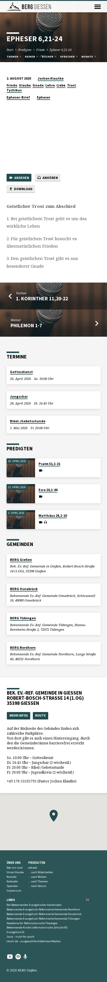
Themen (14, 56)
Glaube (25, 85)
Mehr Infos (18, 715)
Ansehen (19, 178)
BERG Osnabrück (24, 589)
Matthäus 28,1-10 (53, 515)
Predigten (24, 50)
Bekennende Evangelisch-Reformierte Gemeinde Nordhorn (43, 909)
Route (40, 715)
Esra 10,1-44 (48, 490)
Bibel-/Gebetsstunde (27, 421)
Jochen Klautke (51, 78)
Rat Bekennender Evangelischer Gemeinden (34, 905)
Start (10, 50)
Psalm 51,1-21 (49, 464)
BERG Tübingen (23, 618)
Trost (71, 85)
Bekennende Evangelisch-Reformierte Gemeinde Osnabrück (44, 914)
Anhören (47, 178)
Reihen (32, 56)
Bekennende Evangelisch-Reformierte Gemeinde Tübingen (43, 918)
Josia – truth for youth (21, 936)
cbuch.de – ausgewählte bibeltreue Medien (34, 941)
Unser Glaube (15, 872)
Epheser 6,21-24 (61, 50)
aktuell (32, 867)
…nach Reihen (37, 877)
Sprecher (69, 56)
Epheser (43, 97)
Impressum (14, 890)
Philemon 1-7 (26, 325)
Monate (89, 56)
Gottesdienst (21, 372)
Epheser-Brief (18, 97)
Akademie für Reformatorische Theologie (32, 923)
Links (11, 900)
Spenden (12, 886)
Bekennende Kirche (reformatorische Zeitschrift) (37, 927)
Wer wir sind (15, 867)
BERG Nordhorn (23, 647)
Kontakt (12, 877)
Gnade (38, 85)
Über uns (14, 863)
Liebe (60, 85)
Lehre (50, 85)
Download (21, 189)
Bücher (49, 56)
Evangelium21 (16, 932)
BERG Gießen (21, 559)
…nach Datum (37, 886)
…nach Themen (38, 881)
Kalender (12, 881)
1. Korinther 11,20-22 (42, 298)
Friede (40, 50)
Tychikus (14, 90)
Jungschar (19, 396)
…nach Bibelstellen (40, 872)
